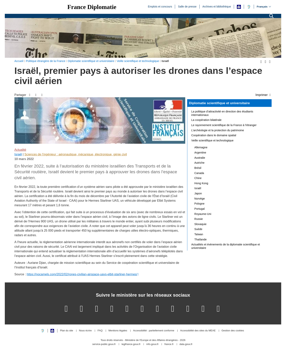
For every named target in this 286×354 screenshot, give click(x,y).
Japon (198, 193)
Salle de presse (187, 6)
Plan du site (66, 331)
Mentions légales (117, 331)
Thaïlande (200, 239)
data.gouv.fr (186, 344)
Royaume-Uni (202, 213)
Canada (199, 173)
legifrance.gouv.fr (131, 344)
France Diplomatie (91, 7)
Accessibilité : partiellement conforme (153, 331)
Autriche (199, 162)
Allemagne (200, 147)
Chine (198, 178)
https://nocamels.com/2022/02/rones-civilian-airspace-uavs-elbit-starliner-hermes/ (82, 274)
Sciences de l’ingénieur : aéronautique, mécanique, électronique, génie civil (75, 154)
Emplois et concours (160, 6)
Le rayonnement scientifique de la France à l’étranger (224, 125)
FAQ (100, 331)
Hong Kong (201, 183)
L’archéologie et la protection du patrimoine (217, 130)
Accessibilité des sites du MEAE (198, 331)
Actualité (20, 149)
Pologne (199, 203)
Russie (198, 218)
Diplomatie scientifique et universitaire (219, 103)
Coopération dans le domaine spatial (213, 135)
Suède (198, 229)
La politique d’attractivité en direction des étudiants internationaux (222, 113)
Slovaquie (200, 224)
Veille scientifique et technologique (212, 140)
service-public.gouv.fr (104, 344)
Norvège (199, 198)
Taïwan (198, 234)
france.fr (169, 344)
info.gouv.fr (152, 344)
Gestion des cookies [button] (233, 331)
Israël (18, 154)
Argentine (200, 152)
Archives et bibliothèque (217, 6)
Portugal (199, 208)
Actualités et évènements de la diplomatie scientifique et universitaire (225, 246)
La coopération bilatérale (206, 119)
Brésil (197, 167)
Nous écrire (85, 331)
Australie (199, 157)
